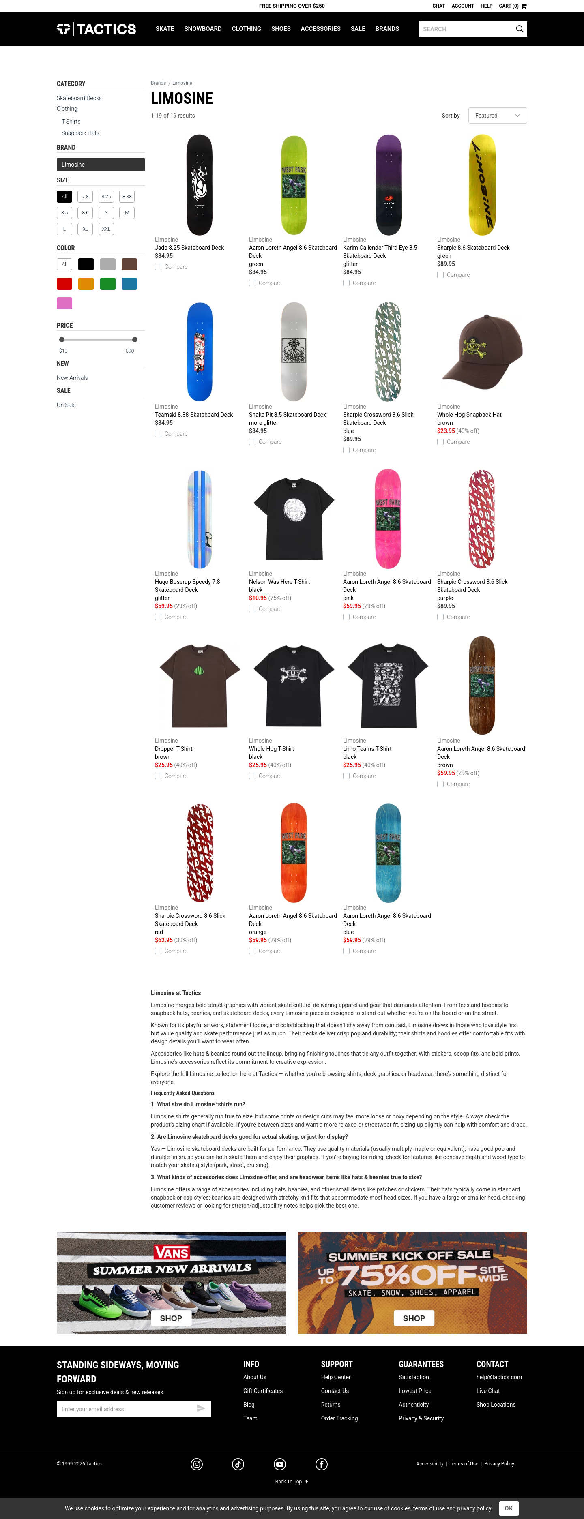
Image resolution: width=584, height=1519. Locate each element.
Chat (439, 6)
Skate (165, 28)
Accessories (321, 28)
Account (463, 6)
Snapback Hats (80, 133)
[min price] (68, 351)
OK (509, 1508)
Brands (387, 28)
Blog (249, 1404)
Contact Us (335, 1391)
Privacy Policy (499, 1464)
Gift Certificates (263, 1391)
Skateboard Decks (79, 98)
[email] (134, 1409)
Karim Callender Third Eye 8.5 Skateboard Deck (388, 201)
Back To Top (292, 1482)
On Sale (66, 405)
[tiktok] (238, 1465)
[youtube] (280, 1466)
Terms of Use (463, 1464)
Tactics (96, 29)
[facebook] (322, 1466)
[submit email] (201, 1407)
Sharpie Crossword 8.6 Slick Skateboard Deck (388, 368)
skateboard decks (245, 1013)
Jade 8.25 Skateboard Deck (200, 192)
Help (486, 6)
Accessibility (429, 1464)
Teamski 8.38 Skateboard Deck (200, 359)
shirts (418, 1033)
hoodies (448, 1033)
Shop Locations (496, 1404)
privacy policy (474, 1508)
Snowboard (202, 28)
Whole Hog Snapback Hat (482, 364)
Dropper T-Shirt (200, 698)
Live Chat (488, 1391)
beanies (200, 1013)
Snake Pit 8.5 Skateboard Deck (294, 364)
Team (250, 1418)
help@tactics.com (499, 1377)
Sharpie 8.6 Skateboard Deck (482, 197)
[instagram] (197, 1465)
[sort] (497, 115)
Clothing (246, 28)
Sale (358, 28)
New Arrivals (72, 378)
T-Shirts (71, 121)
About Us (254, 1377)
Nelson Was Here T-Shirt (294, 531)
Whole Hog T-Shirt (294, 698)
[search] (473, 29)
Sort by (451, 115)
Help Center (336, 1377)
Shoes (281, 28)
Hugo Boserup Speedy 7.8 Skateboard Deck (200, 535)
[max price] (135, 351)
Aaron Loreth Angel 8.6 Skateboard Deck (294, 201)
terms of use (429, 1508)
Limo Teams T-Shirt (388, 698)
